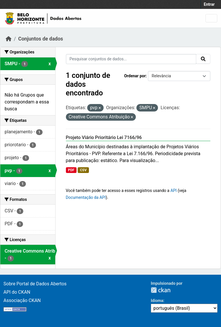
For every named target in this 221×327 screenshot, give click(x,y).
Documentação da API (86, 197)
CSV (83, 170)
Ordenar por (135, 76)
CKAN (160, 290)
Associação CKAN (22, 300)
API (173, 190)
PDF (71, 170)
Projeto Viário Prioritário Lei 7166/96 (104, 137)
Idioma (157, 300)
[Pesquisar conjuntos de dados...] (131, 59)
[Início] (9, 39)
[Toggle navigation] (211, 18)
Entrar (209, 4)
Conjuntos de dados (40, 39)
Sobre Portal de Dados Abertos (34, 283)
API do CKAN (16, 292)
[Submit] (203, 59)
